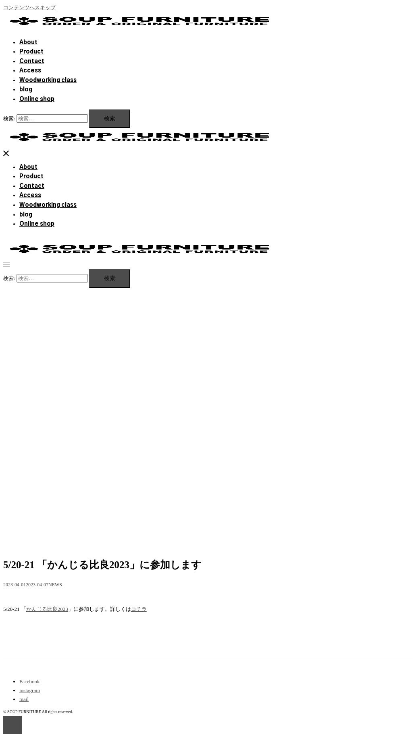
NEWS (55, 585)
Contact (31, 61)
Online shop (36, 99)
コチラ (139, 609)
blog (25, 90)
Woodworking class (48, 80)
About (28, 42)
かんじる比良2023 (47, 609)
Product (31, 52)
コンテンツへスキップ (29, 7)
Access (30, 71)
